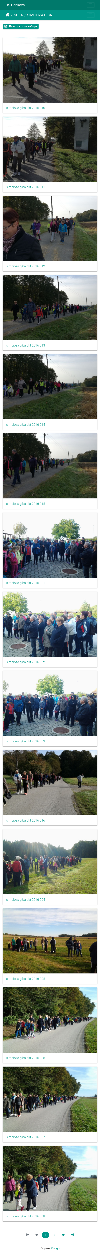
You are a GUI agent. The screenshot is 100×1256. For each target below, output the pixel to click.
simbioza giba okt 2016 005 (25, 979)
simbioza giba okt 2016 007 (25, 1137)
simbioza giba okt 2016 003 (25, 741)
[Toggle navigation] (90, 5)
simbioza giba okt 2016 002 (25, 662)
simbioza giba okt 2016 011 (25, 187)
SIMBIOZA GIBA (39, 15)
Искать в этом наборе (20, 26)
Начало (8, 15)
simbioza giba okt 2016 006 (25, 1058)
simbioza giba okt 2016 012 (25, 266)
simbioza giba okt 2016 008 (25, 1216)
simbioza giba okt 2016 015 (25, 504)
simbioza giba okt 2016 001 (25, 583)
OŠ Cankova (15, 5)
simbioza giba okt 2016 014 (25, 424)
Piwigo (55, 1248)
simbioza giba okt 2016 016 (25, 820)
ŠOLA (18, 15)
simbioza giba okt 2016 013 (25, 345)
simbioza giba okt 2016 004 (25, 899)
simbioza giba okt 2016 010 (25, 108)
